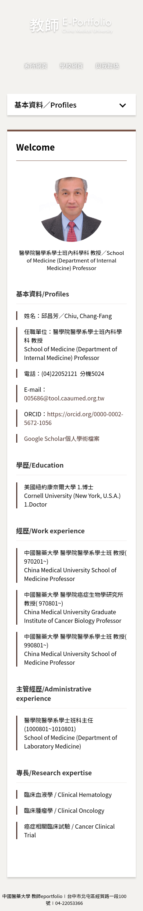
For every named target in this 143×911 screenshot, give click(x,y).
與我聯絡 (107, 65)
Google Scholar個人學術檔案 (61, 438)
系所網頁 (36, 65)
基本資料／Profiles (45, 104)
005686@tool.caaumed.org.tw (64, 398)
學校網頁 (71, 65)
